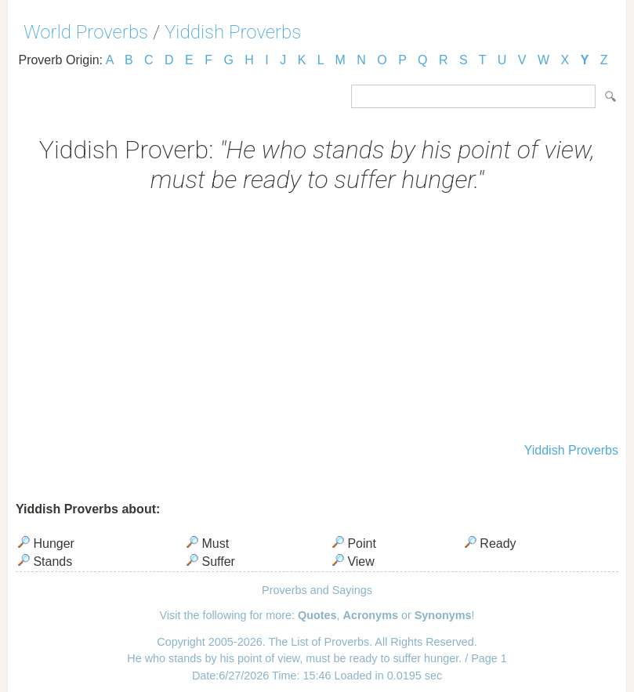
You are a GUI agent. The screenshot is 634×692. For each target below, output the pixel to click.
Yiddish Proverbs (233, 32)
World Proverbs (86, 32)
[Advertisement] (317, 319)
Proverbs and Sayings (317, 590)
